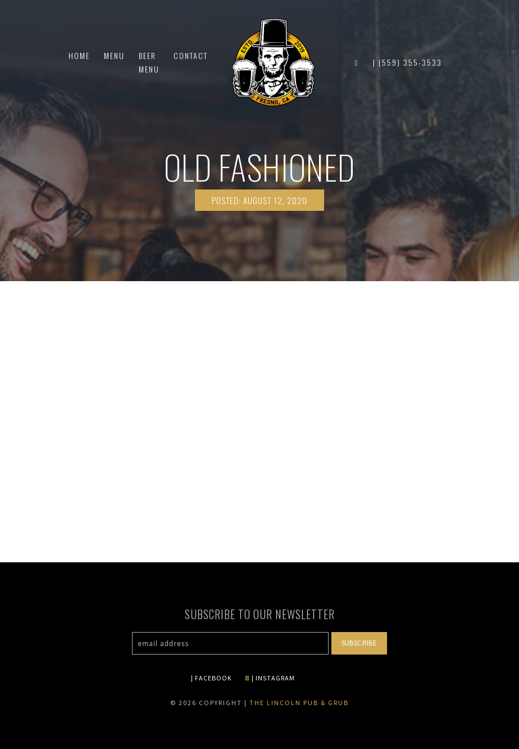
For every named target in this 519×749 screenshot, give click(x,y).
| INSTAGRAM (270, 678)
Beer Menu (149, 69)
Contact (191, 62)
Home (79, 62)
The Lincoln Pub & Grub (299, 702)
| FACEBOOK (211, 678)
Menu (114, 62)
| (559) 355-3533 (407, 69)
